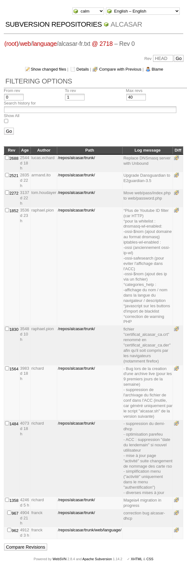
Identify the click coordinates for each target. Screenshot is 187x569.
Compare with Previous (120, 69)
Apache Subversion (97, 559)
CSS (149, 559)
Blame (157, 69)
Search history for (20, 103)
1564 (14, 369)
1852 (14, 210)
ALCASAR (126, 24)
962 (15, 530)
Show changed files (48, 69)
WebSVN (59, 559)
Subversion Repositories (53, 24)
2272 (14, 193)
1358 (14, 500)
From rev (12, 90)
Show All (11, 115)
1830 (14, 329)
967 (15, 513)
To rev (70, 90)
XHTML (136, 559)
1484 (14, 423)
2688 (14, 158)
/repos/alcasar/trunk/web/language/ (89, 530)
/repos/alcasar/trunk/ (76, 157)
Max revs (134, 90)
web (25, 43)
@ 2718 (102, 43)
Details (82, 69)
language (44, 43)
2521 (14, 175)
